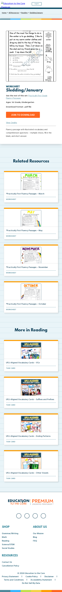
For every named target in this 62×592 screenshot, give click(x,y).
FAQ (35, 541)
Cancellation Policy (10, 566)
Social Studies (8, 548)
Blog (35, 537)
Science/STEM (8, 544)
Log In (37, 4)
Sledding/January (36, 12)
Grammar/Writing (10, 533)
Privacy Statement (10, 576)
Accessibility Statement (41, 580)
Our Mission (38, 533)
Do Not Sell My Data (31, 583)
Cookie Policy (32, 576)
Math (4, 537)
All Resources (14, 12)
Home (4, 12)
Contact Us (7, 562)
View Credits (11, 122)
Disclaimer (49, 576)
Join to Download (23, 115)
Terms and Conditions (14, 580)
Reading (24, 12)
